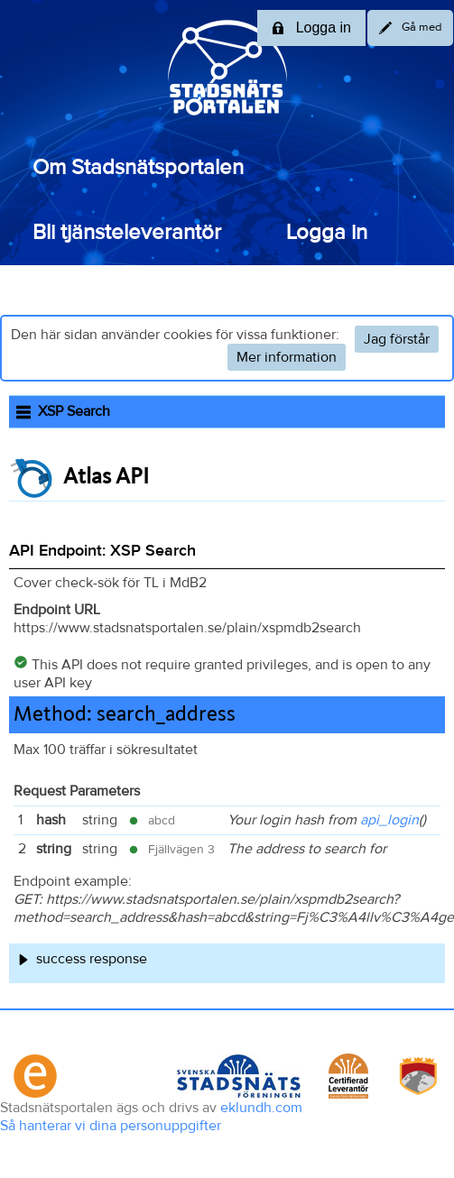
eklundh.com (261, 1107)
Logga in (326, 233)
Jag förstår (397, 339)
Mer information (286, 357)
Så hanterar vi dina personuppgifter (110, 1125)
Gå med (410, 28)
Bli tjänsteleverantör (126, 233)
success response (91, 959)
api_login (389, 820)
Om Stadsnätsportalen (138, 168)
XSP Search (63, 411)
